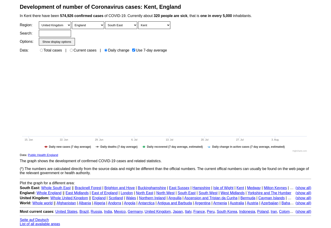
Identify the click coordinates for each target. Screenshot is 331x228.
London (127, 193)
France (199, 212)
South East (187, 193)
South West (208, 193)
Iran (274, 212)
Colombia (287, 212)
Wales (131, 198)
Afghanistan (66, 203)
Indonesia (247, 212)
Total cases (51, 50)
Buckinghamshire (152, 188)
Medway (254, 188)
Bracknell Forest (88, 188)
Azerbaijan (270, 203)
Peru (211, 212)
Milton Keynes (275, 188)
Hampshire (201, 188)
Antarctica (146, 203)
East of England (105, 193)
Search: (26, 33)
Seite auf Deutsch (34, 220)
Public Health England (43, 155)
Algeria (99, 203)
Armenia (220, 203)
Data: (24, 50)
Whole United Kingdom (69, 198)
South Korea (227, 212)
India (108, 212)
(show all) (303, 188)
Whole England (49, 193)
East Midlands (77, 193)
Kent (240, 188)
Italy (188, 212)
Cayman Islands (271, 198)
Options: (26, 41)
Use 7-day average (149, 50)
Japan (178, 212)
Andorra (114, 203)
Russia (96, 212)
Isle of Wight (223, 188)
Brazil (84, 212)
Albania (85, 203)
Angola (129, 203)
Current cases (83, 50)
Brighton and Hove (119, 188)
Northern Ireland (152, 198)
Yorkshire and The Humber (269, 193)
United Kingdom (158, 212)
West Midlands (233, 193)
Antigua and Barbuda (174, 203)
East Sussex (179, 188)
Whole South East (56, 188)
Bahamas (289, 203)
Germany (135, 212)
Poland (263, 212)
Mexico (120, 212)
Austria (252, 203)
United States (66, 212)
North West (165, 193)
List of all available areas (40, 224)
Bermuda (247, 198)
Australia (237, 203)
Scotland (116, 198)
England (99, 198)
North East (144, 193)
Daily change (116, 50)
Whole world (42, 203)
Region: (26, 25)
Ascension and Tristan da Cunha (210, 198)
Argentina (203, 203)
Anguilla (175, 198)
